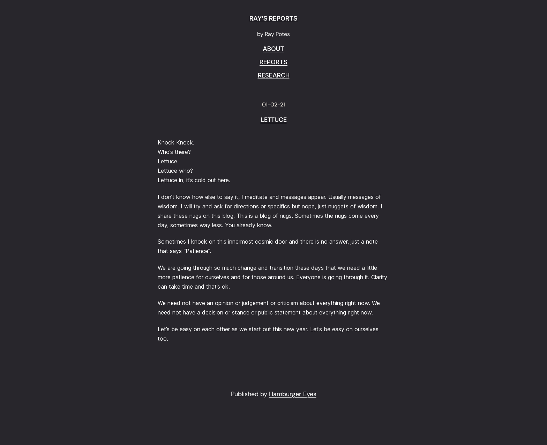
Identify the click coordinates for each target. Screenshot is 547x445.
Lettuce (274, 120)
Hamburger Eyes (292, 394)
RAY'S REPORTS (273, 18)
